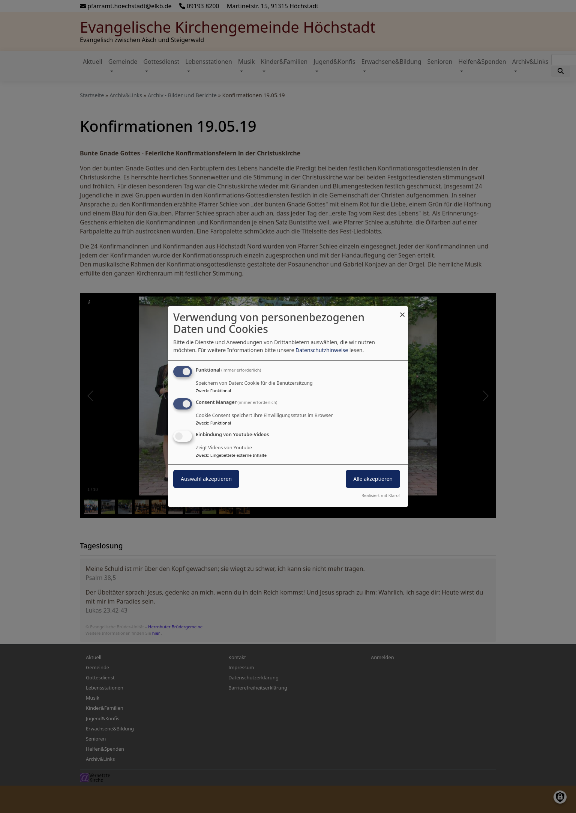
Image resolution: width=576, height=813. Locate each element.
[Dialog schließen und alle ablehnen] (402, 311)
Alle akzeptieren (373, 478)
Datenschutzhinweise (322, 350)
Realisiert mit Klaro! (381, 495)
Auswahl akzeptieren (206, 478)
